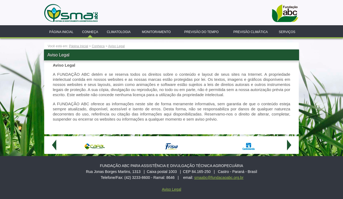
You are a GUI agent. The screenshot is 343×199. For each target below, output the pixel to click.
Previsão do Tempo (201, 32)
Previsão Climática (250, 32)
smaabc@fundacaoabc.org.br (219, 177)
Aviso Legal (116, 46)
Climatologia (119, 32)
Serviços (287, 32)
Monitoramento (156, 32)
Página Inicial (61, 32)
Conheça (90, 32)
